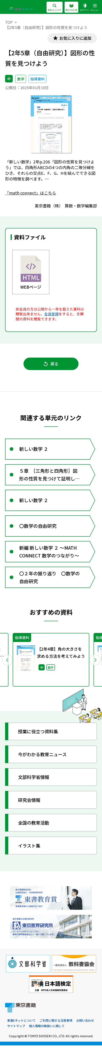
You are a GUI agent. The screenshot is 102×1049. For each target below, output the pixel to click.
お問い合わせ (85, 1024)
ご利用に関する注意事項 (56, 1024)
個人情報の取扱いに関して (47, 1029)
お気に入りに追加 (75, 38)
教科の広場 (71, 7)
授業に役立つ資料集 (39, 735)
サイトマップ (16, 1029)
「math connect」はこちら (30, 193)
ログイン (84, 7)
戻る (51, 364)
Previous (7, 663)
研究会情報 (29, 803)
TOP (9, 22)
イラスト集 (29, 849)
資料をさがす (54, 7)
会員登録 (51, 314)
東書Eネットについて (21, 1024)
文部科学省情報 (34, 780)
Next (95, 663)
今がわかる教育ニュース (43, 758)
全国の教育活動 (34, 826)
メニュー (94, 7)
